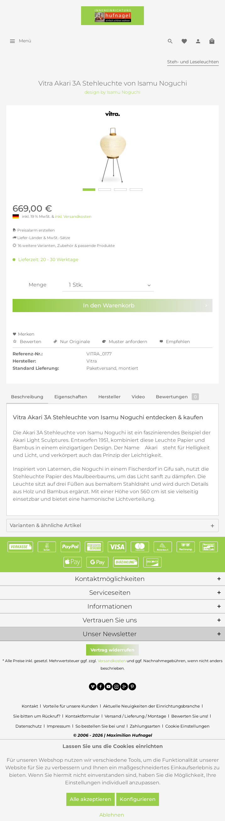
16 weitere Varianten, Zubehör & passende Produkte (64, 245)
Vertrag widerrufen (112, 650)
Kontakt (30, 706)
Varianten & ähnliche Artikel (45, 525)
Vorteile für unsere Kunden (70, 706)
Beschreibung (27, 397)
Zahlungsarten (145, 726)
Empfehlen (174, 341)
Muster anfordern (125, 341)
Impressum (58, 726)
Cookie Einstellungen (187, 726)
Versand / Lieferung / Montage (135, 716)
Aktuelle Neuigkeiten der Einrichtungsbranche (151, 706)
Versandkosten (112, 660)
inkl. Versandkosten (73, 216)
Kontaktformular (82, 716)
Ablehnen (111, 815)
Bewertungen (177, 396)
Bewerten (27, 341)
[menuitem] (18, 40)
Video (138, 397)
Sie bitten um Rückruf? (36, 716)
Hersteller (109, 397)
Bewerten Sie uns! (189, 716)
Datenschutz (28, 726)
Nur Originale (72, 341)
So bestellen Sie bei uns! (100, 726)
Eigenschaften (70, 397)
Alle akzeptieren (90, 799)
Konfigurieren (138, 799)
